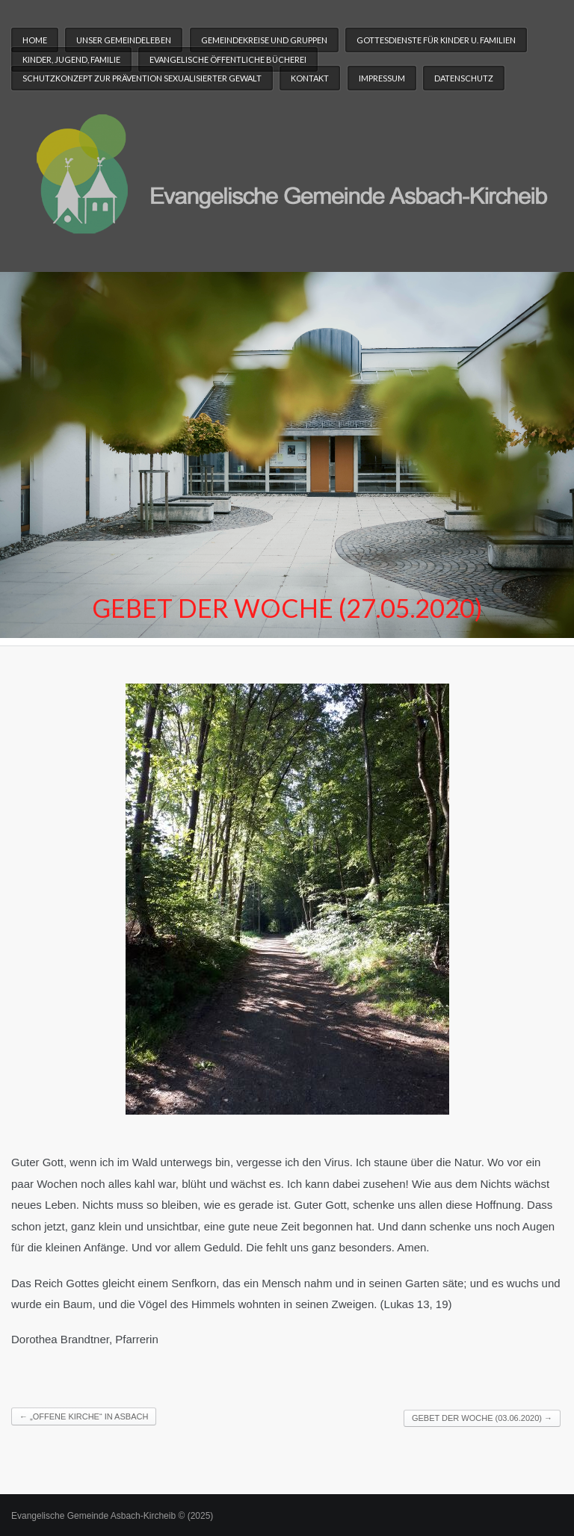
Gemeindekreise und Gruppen (264, 40)
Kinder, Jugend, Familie (71, 59)
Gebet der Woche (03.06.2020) (482, 1417)
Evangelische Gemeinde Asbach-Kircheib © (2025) (112, 1516)
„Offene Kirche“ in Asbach (83, 1416)
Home (34, 40)
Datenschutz (463, 78)
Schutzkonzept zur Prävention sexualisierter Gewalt (142, 78)
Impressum (382, 78)
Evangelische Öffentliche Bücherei (227, 59)
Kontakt (310, 78)
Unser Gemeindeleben (123, 40)
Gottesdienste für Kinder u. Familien (436, 40)
